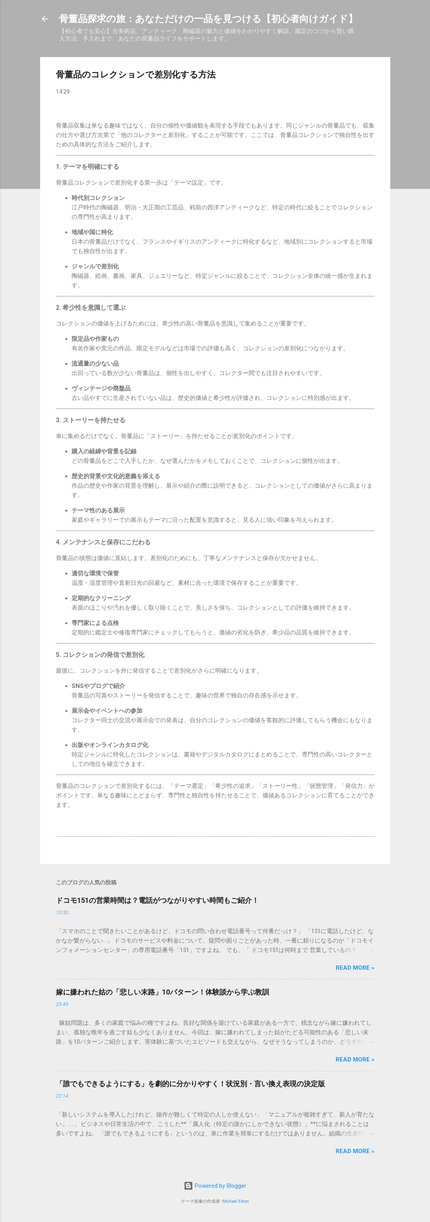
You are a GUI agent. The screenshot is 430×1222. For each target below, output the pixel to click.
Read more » (355, 967)
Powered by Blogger (215, 1185)
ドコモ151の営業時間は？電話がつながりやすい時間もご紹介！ (157, 900)
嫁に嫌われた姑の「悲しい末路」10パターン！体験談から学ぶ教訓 (162, 992)
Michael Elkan (235, 1201)
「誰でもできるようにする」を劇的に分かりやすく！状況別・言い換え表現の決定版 (190, 1084)
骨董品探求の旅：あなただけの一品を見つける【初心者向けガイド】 (208, 18)
